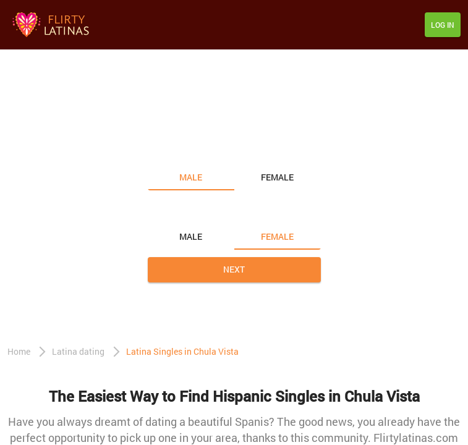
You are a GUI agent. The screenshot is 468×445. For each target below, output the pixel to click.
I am (158, 151)
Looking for (175, 210)
